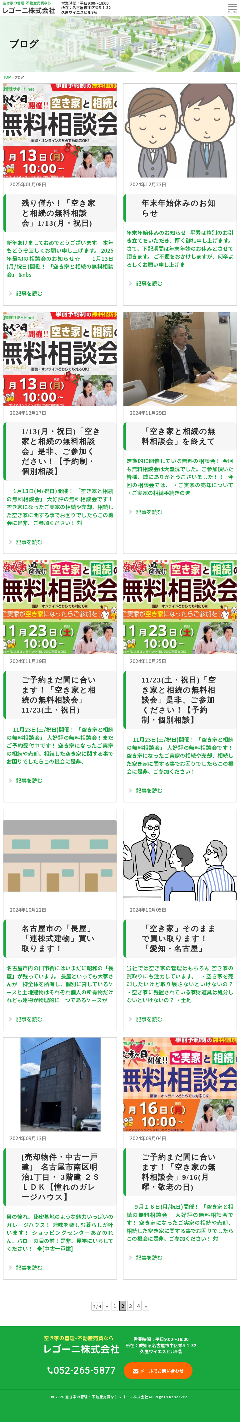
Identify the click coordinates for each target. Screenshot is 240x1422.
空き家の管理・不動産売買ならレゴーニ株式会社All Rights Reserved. (127, 1396)
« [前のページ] (107, 1306)
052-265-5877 (82, 1370)
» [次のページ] (146, 1306)
